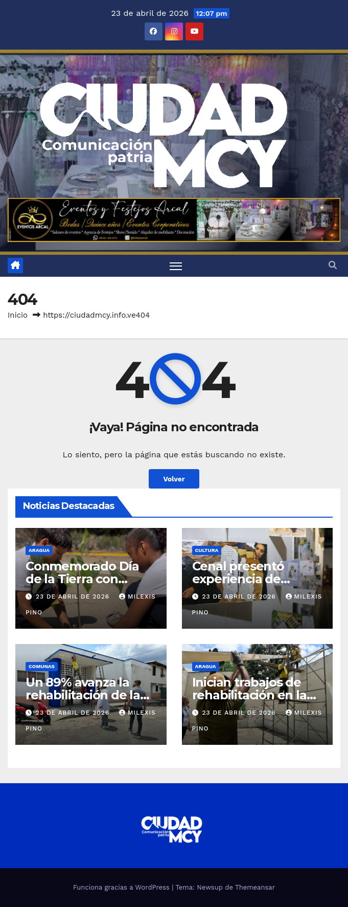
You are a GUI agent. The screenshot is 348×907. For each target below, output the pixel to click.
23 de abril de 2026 (74, 596)
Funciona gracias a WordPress (122, 887)
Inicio (18, 315)
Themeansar (255, 887)
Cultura (207, 550)
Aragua (39, 550)
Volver (173, 479)
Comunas (42, 666)
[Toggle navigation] (176, 265)
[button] (333, 265)
